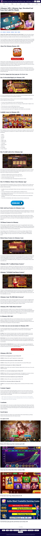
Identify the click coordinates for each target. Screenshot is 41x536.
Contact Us (37, 530)
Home (5, 3)
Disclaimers (21, 532)
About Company (31, 530)
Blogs (13, 3)
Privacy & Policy (17, 530)
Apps (22, 3)
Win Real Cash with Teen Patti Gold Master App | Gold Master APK (21, 534)
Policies (30, 3)
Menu (38, 1)
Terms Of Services (24, 530)
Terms (38, 3)
